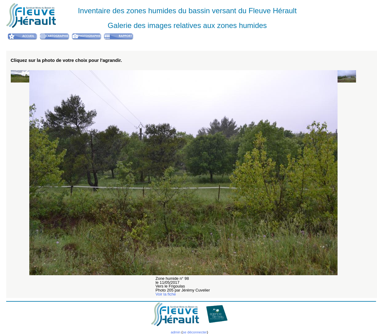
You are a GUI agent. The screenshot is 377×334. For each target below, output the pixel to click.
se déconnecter (194, 332)
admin (175, 332)
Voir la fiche (166, 294)
